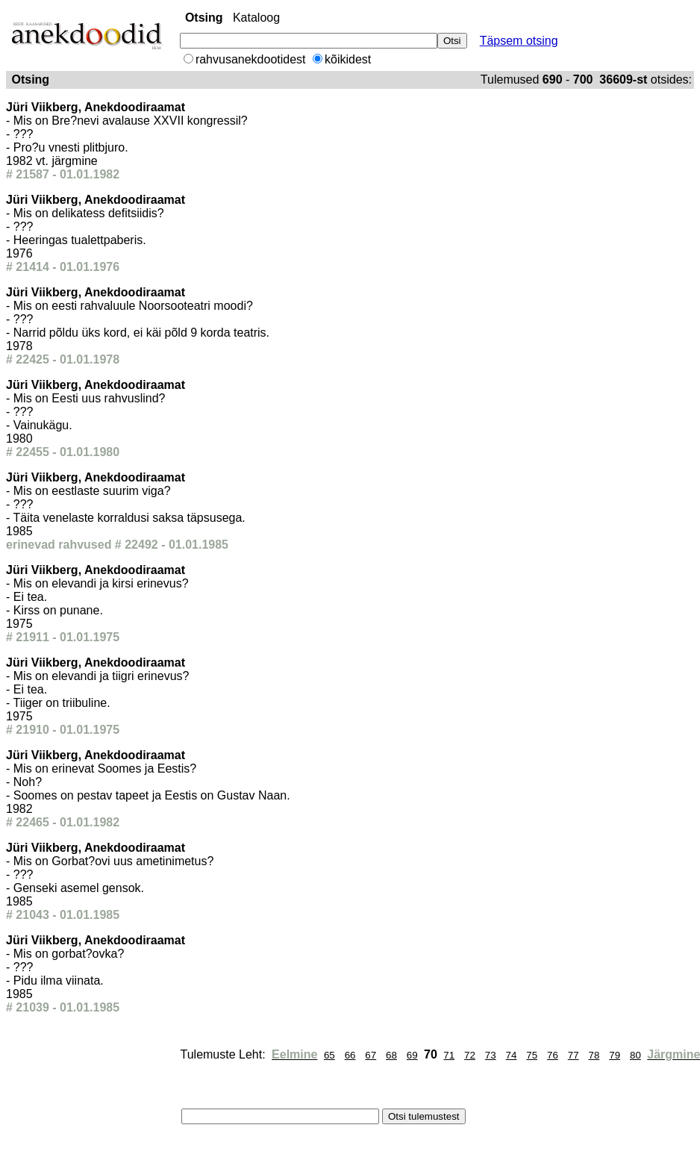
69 (412, 1055)
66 (350, 1055)
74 (511, 1055)
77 (573, 1055)
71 (448, 1055)
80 (635, 1055)
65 (329, 1055)
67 (370, 1055)
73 (490, 1055)
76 (552, 1055)
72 (469, 1055)
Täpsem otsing (519, 40)
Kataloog (256, 17)
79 (614, 1055)
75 (531, 1055)
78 (594, 1055)
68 (391, 1055)
